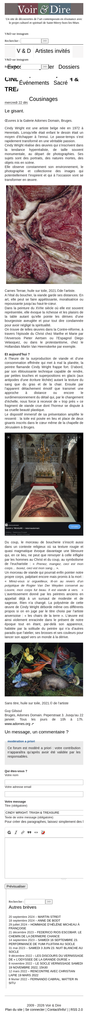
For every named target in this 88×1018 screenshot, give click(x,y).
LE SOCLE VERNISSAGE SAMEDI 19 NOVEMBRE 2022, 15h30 (46, 965)
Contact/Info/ (56, 1009)
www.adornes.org (17, 724)
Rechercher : (12, 40)
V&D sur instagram (16, 33)
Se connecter (35, 1009)
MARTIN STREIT (49, 917)
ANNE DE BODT (49, 920)
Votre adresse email (18, 787)
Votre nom (11, 775)
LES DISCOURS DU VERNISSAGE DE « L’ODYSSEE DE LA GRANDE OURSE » (46, 957)
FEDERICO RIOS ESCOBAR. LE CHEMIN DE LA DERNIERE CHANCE (45, 934)
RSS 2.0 (76, 1009)
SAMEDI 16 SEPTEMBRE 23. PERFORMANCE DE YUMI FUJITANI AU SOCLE (43, 942)
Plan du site (14, 1009)
